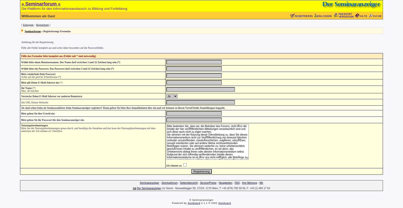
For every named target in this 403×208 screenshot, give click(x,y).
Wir (261, 182)
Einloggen (28, 24)
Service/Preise (208, 182)
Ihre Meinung (249, 182)
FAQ (237, 182)
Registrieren (42, 24)
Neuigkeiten (225, 182)
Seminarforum (33, 31)
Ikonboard (194, 203)
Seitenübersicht (189, 182)
